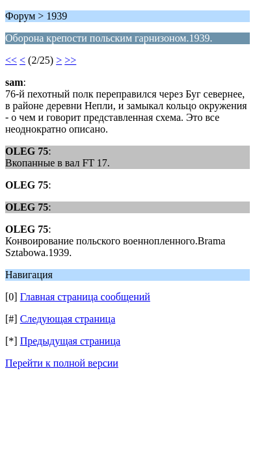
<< (11, 60)
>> (70, 60)
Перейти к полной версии (61, 363)
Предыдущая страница (70, 340)
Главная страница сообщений (85, 296)
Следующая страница (68, 318)
